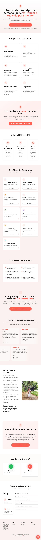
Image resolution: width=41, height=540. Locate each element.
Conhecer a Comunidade (20, 446)
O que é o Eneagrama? (26, 504)
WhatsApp (23, 524)
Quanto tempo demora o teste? (26, 495)
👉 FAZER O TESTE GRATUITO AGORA (20, 310)
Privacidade (33, 524)
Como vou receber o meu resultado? (26, 501)
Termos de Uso (33, 525)
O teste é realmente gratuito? (26, 498)
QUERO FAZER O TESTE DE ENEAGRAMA (20, 25)
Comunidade (14, 525)
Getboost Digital (23, 535)
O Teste (13, 524)
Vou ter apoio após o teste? (26, 510)
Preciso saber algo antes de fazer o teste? (26, 507)
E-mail (22, 525)
